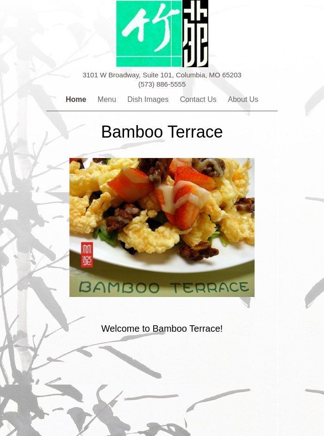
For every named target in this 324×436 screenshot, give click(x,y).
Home (77, 99)
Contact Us (199, 99)
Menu (108, 99)
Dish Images (148, 99)
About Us (243, 99)
